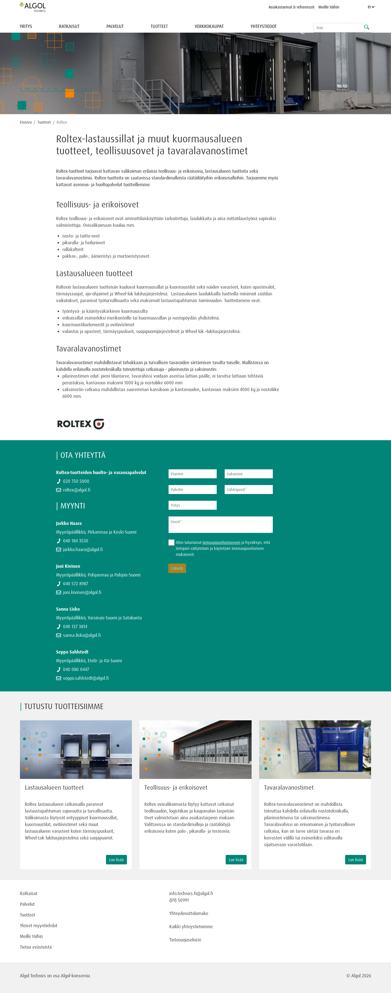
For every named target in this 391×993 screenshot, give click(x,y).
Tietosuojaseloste (185, 939)
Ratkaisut (69, 26)
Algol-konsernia (75, 975)
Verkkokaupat (209, 26)
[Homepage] (38, 7)
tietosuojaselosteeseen (221, 542)
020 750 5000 (76, 481)
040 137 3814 (75, 626)
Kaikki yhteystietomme (191, 926)
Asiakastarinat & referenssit (291, 6)
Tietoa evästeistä (36, 947)
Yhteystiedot (264, 26)
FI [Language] (371, 6)
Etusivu (26, 122)
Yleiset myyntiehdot (38, 925)
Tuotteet (159, 26)
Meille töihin (328, 6)
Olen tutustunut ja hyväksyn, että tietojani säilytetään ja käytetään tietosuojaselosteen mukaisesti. (223, 548)
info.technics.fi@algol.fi (191, 893)
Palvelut (115, 26)
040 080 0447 (76, 669)
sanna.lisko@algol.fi (82, 635)
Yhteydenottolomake (188, 913)
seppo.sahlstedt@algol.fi (86, 678)
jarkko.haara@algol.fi (83, 549)
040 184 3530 (75, 540)
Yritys (26, 26)
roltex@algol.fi (76, 490)
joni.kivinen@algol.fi (82, 592)
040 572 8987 (75, 583)
